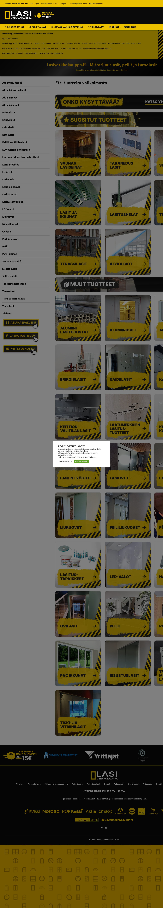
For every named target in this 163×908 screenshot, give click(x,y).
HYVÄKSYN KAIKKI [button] (81, 461)
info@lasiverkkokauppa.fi (93, 4)
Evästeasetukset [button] (65, 461)
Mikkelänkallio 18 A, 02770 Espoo (53, 4)
